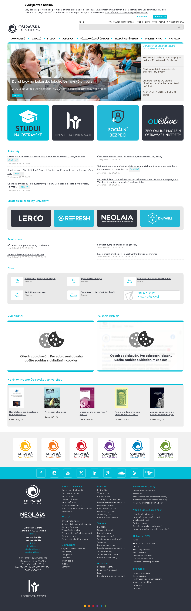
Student (53, 39)
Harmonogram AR (105, 536)
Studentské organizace (107, 554)
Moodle (139, 22)
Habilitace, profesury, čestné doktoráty (150, 500)
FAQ (99, 573)
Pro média (174, 39)
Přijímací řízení (103, 496)
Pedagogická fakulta (70, 493)
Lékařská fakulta (68, 502)
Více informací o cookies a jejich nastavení (126, 12)
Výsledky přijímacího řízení (109, 499)
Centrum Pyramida (69, 527)
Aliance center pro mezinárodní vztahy (150, 497)
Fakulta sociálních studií (72, 490)
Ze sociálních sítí (108, 316)
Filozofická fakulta (69, 499)
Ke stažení (137, 585)
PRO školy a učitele (141, 550)
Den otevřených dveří (106, 512)
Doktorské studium (105, 506)
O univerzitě (20, 39)
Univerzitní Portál (175, 22)
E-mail (147, 22)
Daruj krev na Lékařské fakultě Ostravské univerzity (54, 81)
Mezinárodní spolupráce (144, 491)
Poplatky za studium (106, 545)
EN (84, 22)
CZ (80, 22)
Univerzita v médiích (142, 582)
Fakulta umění (67, 496)
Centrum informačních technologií (76, 533)
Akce (10, 268)
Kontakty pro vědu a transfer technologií (151, 529)
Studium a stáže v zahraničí (109, 539)
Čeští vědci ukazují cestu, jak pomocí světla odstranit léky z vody (129, 157)
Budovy (64, 564)
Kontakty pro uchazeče (107, 518)
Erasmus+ (137, 494)
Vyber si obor (103, 493)
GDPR (135, 540)
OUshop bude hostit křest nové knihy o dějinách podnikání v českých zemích (46, 157)
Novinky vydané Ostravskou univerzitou (34, 379)
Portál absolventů (105, 567)
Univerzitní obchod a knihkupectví (76, 524)
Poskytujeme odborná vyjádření (147, 579)
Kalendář (65, 558)
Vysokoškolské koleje (70, 530)
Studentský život (104, 515)
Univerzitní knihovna (70, 521)
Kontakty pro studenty (107, 558)
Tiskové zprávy (139, 576)
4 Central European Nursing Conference (28, 245)
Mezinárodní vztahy (128, 39)
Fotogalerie (66, 555)
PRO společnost (140, 553)
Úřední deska (67, 561)
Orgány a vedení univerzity (73, 549)
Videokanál (15, 316)
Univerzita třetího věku (143, 559)
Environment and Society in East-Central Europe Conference (127, 254)
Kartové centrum (68, 536)
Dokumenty (66, 552)
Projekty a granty (140, 523)
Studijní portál (158, 22)
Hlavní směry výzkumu (143, 514)
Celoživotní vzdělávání (143, 556)
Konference (15, 239)
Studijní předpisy (104, 551)
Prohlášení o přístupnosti (144, 544)
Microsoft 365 (127, 22)
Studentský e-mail (105, 530)
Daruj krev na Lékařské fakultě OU (98, 292)
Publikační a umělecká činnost (146, 517)
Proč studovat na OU (106, 509)
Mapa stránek (114, 22)
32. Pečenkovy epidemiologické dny (25, 254)
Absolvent (70, 39)
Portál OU (101, 527)
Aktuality (13, 151)
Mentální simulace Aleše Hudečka (154, 278)
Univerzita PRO (155, 39)
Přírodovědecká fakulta (71, 506)
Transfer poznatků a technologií (147, 526)
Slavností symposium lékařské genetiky (117, 245)
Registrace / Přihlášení (107, 570)
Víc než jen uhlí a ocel (55, 412)
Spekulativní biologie (91, 278)
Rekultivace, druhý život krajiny (40, 278)
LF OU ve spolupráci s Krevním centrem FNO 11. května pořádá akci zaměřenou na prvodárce (59, 89)
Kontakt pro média (141, 573)
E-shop (136, 547)
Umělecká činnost (141, 520)
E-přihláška (102, 490)
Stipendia (101, 542)
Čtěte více (17, 95)
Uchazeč (38, 39)
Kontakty (65, 567)
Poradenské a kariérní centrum (75, 539)
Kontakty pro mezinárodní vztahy (148, 503)
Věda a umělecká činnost (96, 39)
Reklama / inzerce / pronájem (146, 562)
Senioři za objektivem (35, 292)
